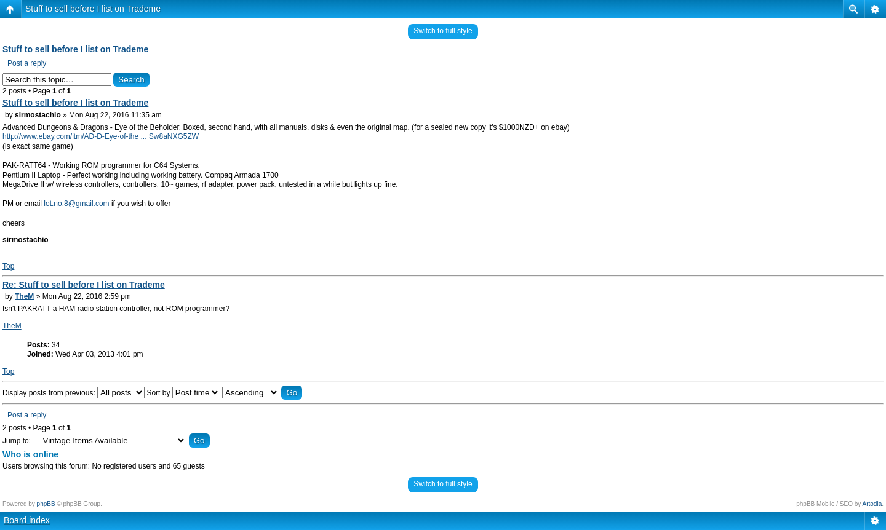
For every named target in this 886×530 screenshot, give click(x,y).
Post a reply (26, 63)
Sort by (183, 393)
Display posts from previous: (73, 393)
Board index (27, 520)
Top (8, 266)
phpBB (46, 503)
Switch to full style (442, 30)
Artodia (872, 503)
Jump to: (16, 441)
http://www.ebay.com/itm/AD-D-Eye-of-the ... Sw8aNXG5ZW (100, 136)
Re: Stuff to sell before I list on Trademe (83, 285)
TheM (24, 296)
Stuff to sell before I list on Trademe (93, 9)
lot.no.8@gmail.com (76, 203)
